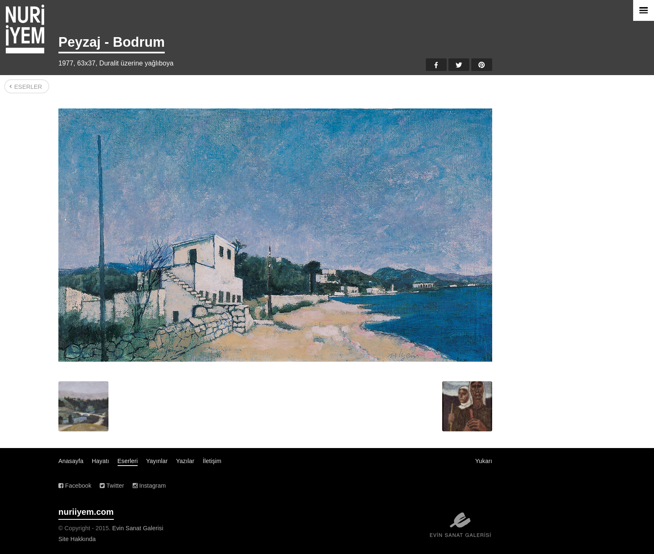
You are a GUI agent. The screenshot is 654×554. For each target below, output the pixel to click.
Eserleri (128, 461)
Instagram (149, 485)
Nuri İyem (25, 29)
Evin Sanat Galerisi (137, 528)
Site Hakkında (77, 539)
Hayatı (100, 461)
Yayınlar (157, 461)
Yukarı (483, 461)
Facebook (436, 64)
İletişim (212, 461)
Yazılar (185, 461)
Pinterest (481, 64)
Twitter (458, 64)
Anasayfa (70, 461)
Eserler (28, 86)
